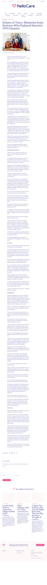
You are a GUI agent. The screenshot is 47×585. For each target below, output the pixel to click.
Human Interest (39, 13)
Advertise (28, 1)
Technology (8, 15)
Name (4, 475)
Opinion (32, 13)
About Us (4, 1)
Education (23, 16)
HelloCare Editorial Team (23, 511)
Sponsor (19, 13)
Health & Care (15, 15)
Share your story (20, 1)
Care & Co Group (19, 552)
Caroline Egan (6, 515)
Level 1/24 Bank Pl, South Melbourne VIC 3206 (37, 553)
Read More (4, 526)
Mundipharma (36, 519)
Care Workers (30, 15)
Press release (12, 13)
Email (18, 475)
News (6, 13)
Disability (26, 13)
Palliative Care (38, 15)
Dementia (23, 15)
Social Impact (11, 1)
